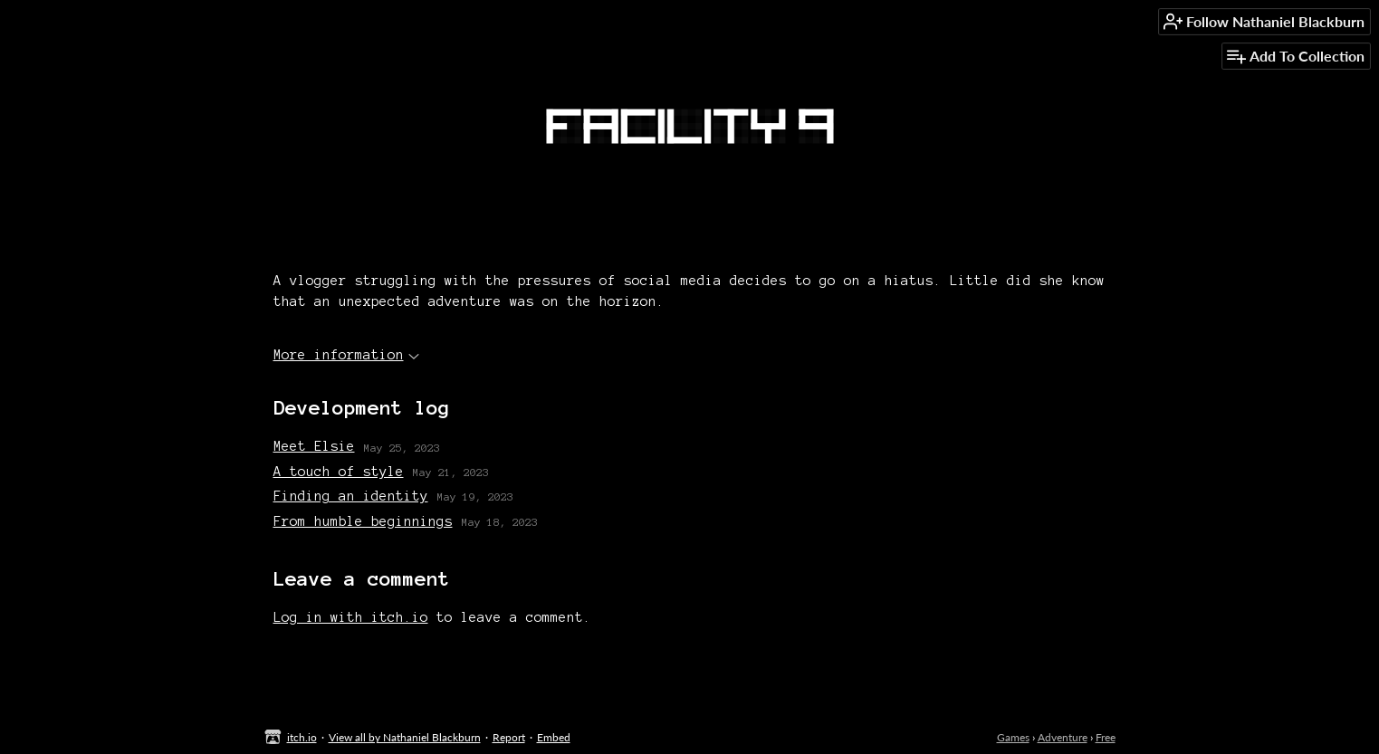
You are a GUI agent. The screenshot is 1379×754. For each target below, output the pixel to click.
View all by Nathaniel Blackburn (405, 737)
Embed (553, 737)
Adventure (1062, 737)
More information (346, 355)
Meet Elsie (314, 446)
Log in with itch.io (350, 617)
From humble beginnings (363, 521)
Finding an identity (350, 496)
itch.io (302, 737)
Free (1106, 737)
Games (1013, 737)
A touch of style (338, 471)
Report (509, 737)
